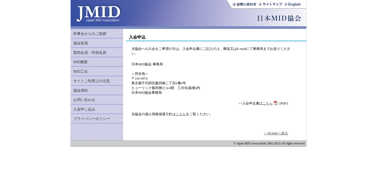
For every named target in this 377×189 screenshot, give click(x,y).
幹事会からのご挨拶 (89, 34)
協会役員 (80, 43)
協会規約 (80, 90)
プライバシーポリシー (91, 119)
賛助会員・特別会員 (89, 53)
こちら (268, 103)
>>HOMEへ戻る (276, 133)
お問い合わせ (84, 100)
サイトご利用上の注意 (91, 81)
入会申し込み (84, 109)
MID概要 (80, 62)
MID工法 (80, 72)
